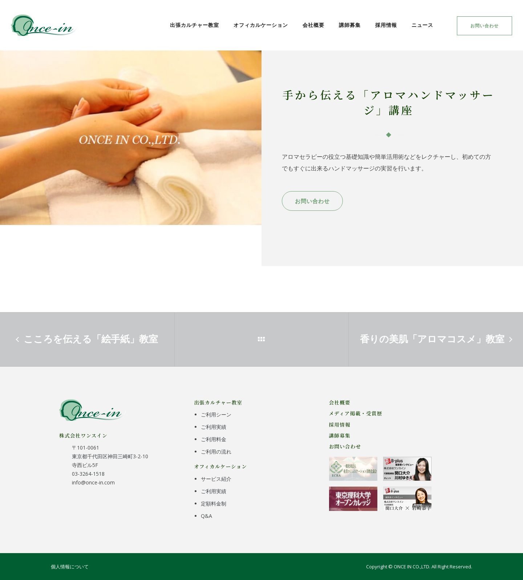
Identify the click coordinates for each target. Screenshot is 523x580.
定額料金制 (213, 503)
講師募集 (350, 24)
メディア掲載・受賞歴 (355, 413)
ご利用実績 (213, 426)
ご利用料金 (213, 439)
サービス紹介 (216, 478)
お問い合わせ (484, 26)
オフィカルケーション (261, 24)
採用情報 (386, 24)
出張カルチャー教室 (194, 24)
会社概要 (313, 24)
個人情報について (70, 566)
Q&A (206, 515)
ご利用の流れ (216, 451)
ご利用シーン (216, 414)
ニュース (422, 24)
